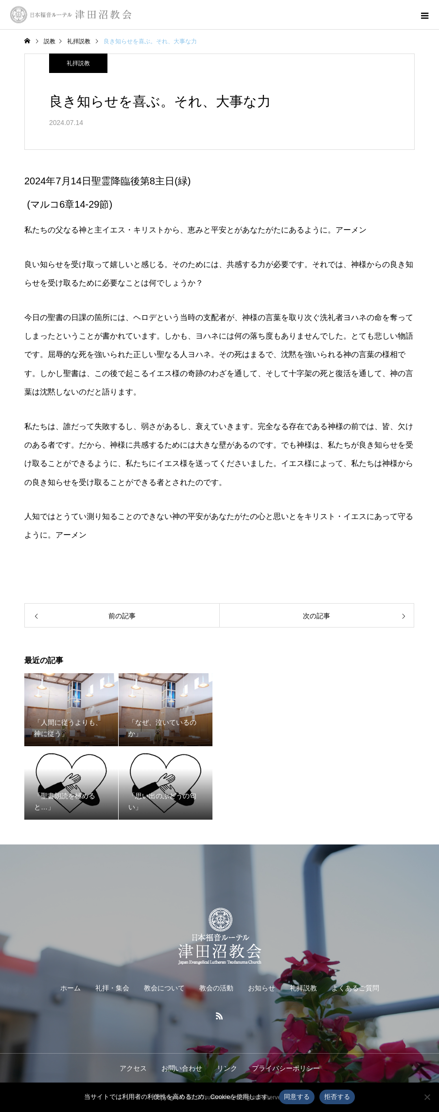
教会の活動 (216, 988)
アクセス (133, 1068)
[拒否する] (427, 1097)
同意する (297, 1096)
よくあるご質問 (355, 988)
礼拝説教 (78, 63)
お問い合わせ (181, 1068)
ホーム (70, 988)
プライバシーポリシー (286, 1068)
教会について (164, 988)
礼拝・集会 (112, 988)
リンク (227, 1068)
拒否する (337, 1096)
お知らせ (261, 988)
